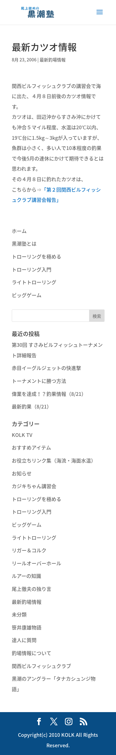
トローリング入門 (31, 269)
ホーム (19, 230)
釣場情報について (31, 653)
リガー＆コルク (29, 550)
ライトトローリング (34, 282)
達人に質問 (24, 640)
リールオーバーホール (36, 563)
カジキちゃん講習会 (34, 486)
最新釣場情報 (53, 59)
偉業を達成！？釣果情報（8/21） (49, 393)
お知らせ (22, 473)
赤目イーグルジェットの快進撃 (46, 367)
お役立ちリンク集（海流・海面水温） (54, 460)
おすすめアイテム (31, 447)
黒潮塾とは (24, 243)
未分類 (19, 614)
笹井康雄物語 (26, 627)
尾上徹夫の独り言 (31, 588)
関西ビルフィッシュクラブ (41, 666)
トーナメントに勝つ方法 (39, 380)
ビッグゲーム (26, 295)
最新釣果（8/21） (32, 406)
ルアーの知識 (26, 575)
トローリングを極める (36, 256)
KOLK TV (22, 434)
